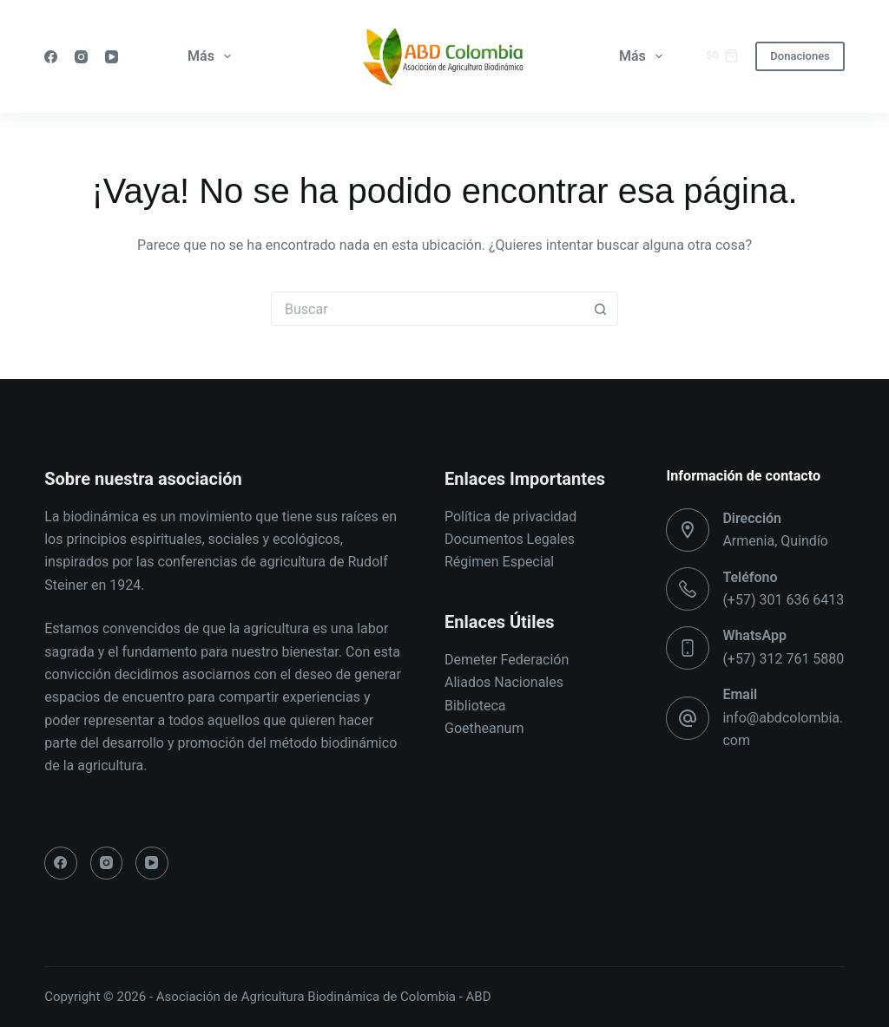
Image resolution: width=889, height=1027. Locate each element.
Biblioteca (475, 705)
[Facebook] (50, 56)
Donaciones (799, 55)
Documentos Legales (509, 539)
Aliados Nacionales (503, 682)
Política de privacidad (510, 516)
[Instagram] (81, 56)
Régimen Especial (499, 561)
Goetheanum (484, 728)
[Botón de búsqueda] (600, 308)
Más (213, 56)
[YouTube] (111, 56)
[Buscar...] (427, 308)
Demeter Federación (506, 659)
